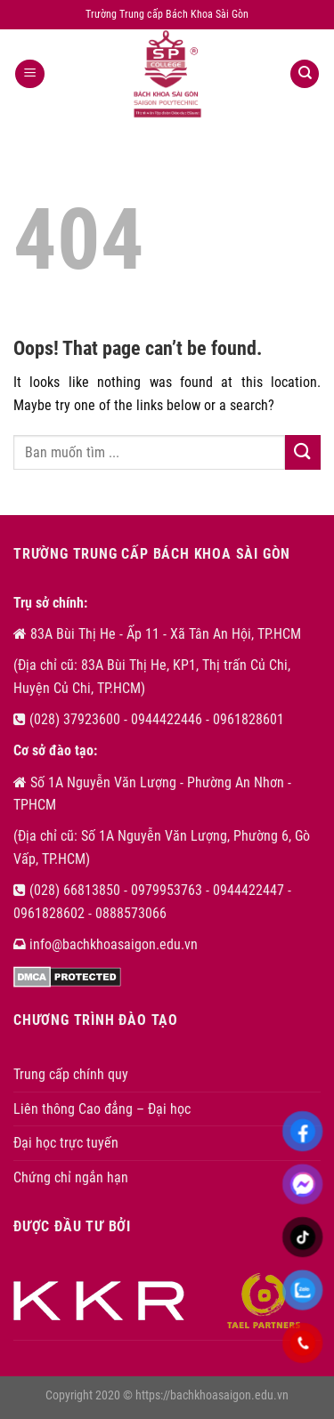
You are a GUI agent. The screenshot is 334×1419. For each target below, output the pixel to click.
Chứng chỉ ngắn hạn (70, 1177)
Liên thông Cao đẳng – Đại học (102, 1109)
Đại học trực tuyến (65, 1142)
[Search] (304, 74)
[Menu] (30, 74)
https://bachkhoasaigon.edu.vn (212, 1395)
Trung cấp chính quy (70, 1074)
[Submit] (303, 452)
